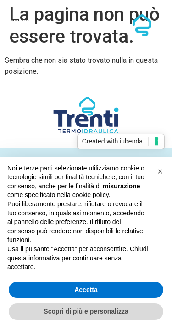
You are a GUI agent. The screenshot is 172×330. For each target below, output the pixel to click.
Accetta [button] (86, 289)
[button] (160, 171)
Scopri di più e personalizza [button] (86, 311)
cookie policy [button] (90, 194)
